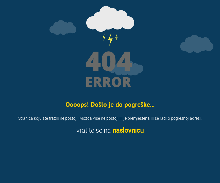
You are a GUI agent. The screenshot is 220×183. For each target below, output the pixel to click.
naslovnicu (128, 130)
